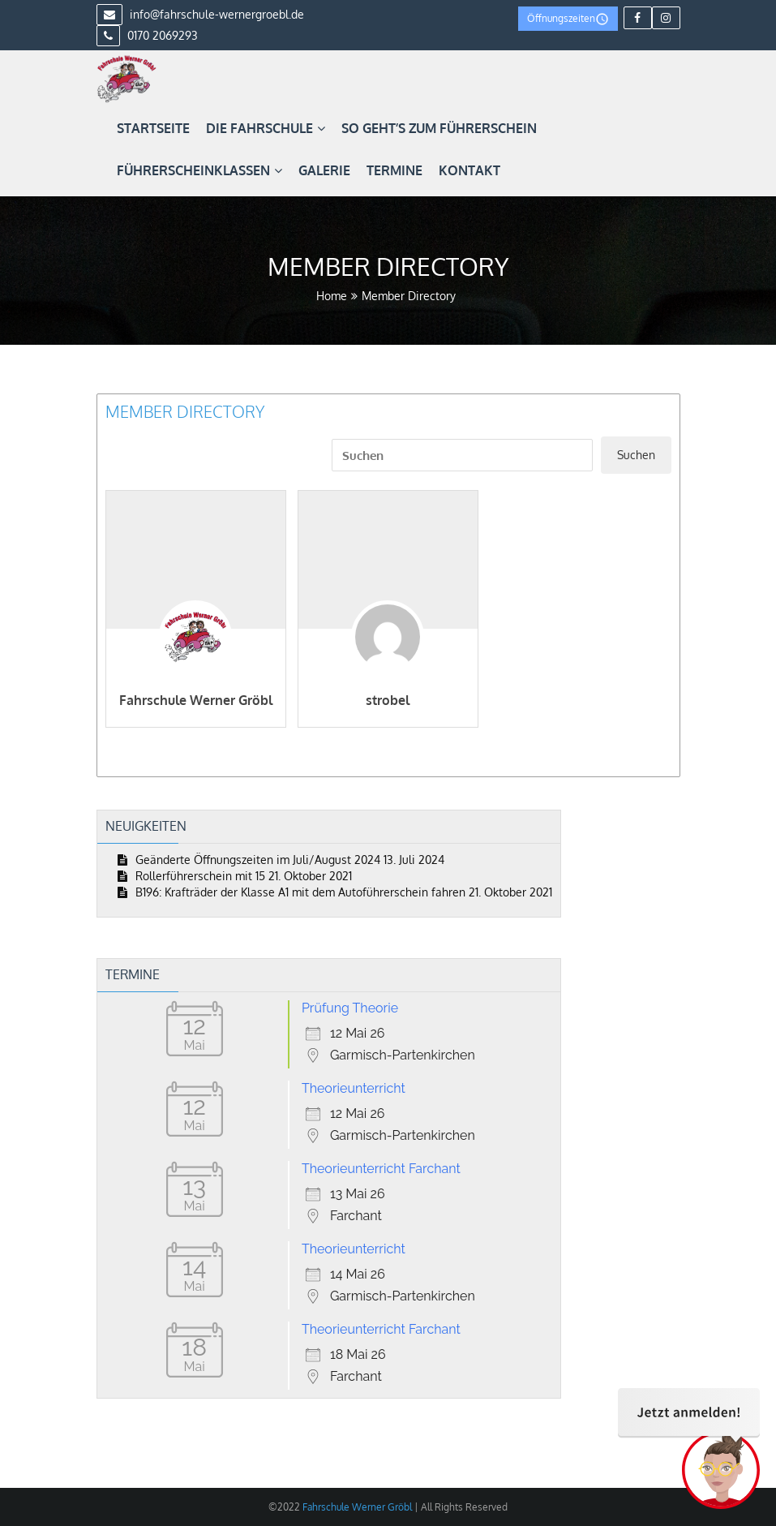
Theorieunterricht (353, 1088)
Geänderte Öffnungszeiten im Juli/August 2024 (257, 859)
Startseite (153, 128)
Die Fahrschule (265, 128)
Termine (394, 170)
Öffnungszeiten (568, 19)
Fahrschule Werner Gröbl (195, 700)
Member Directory (184, 411)
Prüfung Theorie (350, 1008)
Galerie (324, 170)
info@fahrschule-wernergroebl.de (200, 14)
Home (331, 296)
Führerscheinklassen (199, 170)
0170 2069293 (147, 35)
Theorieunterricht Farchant (381, 1168)
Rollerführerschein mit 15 (200, 876)
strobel (387, 700)
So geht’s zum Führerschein (439, 128)
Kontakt (469, 170)
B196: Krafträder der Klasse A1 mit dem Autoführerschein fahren (300, 892)
